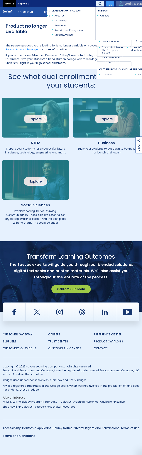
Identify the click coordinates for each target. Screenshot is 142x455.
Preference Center (108, 334)
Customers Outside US (19, 348)
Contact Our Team (71, 289)
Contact (127, 12)
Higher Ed (23, 3)
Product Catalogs (108, 341)
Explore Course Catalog (110, 23)
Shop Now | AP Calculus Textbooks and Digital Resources (39, 407)
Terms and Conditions (19, 436)
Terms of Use (130, 428)
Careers (54, 334)
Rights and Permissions (102, 428)
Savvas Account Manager (22, 49)
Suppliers (9, 341)
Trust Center (58, 341)
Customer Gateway (17, 334)
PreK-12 (9, 3)
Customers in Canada (64, 348)
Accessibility (12, 428)
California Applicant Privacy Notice (47, 428)
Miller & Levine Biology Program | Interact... (30, 402)
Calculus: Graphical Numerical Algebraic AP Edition (92, 402)
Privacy (78, 428)
